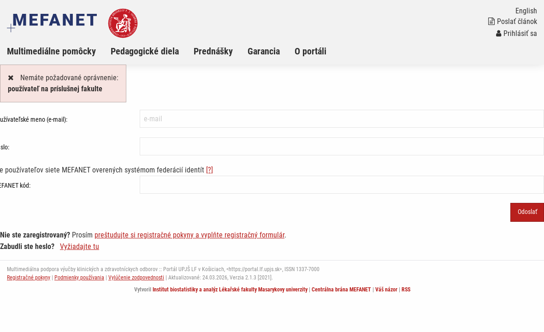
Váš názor (386, 289)
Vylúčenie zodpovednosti (136, 277)
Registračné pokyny (28, 277)
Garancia (264, 51)
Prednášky (213, 51)
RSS (406, 289)
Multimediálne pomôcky (51, 51)
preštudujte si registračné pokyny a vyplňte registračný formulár (189, 235)
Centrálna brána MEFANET (341, 289)
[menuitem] (59, 51)
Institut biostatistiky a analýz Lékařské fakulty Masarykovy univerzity (230, 289)
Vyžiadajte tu (79, 246)
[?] (209, 170)
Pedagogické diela (145, 51)
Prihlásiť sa (516, 33)
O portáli (310, 51)
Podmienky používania (79, 277)
